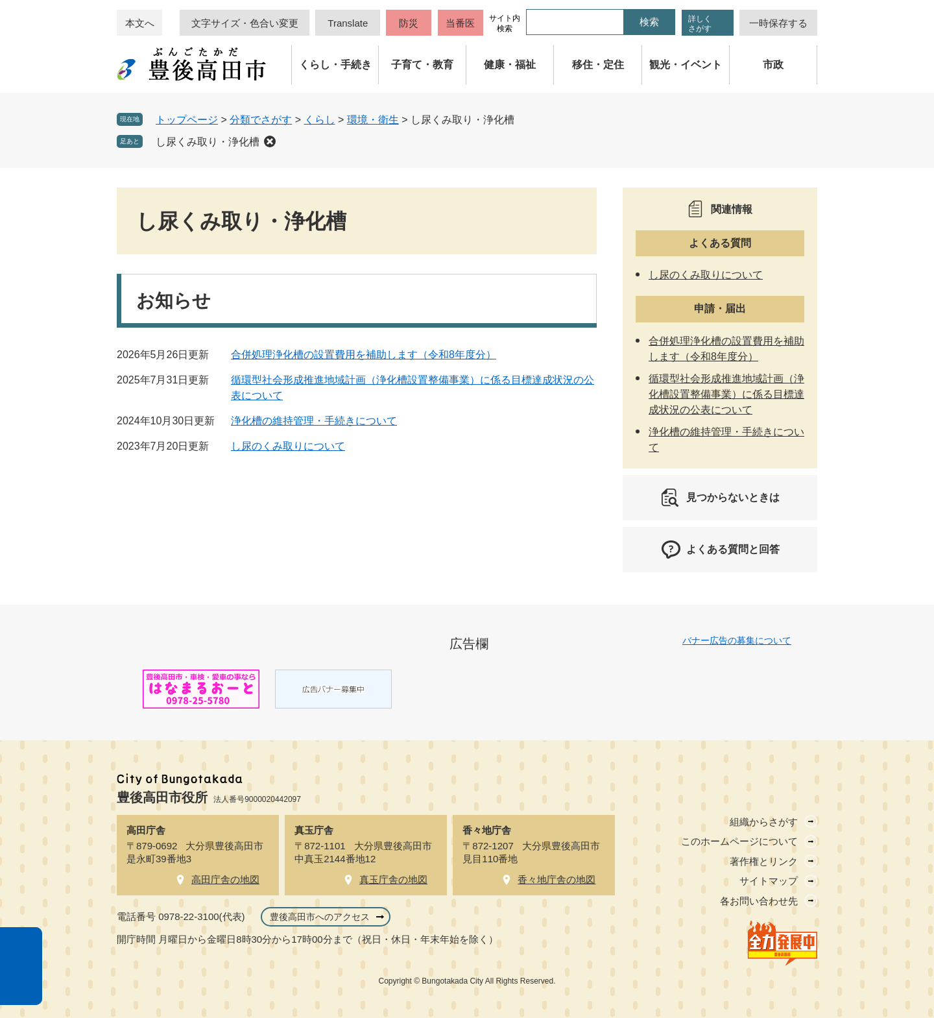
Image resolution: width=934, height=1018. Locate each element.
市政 (773, 64)
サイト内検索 (504, 23)
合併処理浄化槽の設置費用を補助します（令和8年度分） (363, 354)
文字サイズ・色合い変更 (244, 23)
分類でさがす (261, 119)
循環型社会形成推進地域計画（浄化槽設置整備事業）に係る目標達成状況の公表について (726, 394)
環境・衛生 (373, 119)
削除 (270, 141)
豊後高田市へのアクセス (320, 917)
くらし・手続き (335, 64)
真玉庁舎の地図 (393, 879)
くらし (319, 119)
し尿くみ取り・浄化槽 (207, 141)
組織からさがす (764, 821)
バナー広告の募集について (736, 640)
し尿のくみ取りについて (288, 446)
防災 (408, 23)
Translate (348, 23)
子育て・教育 (422, 64)
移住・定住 (598, 64)
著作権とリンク (764, 861)
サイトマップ (768, 880)
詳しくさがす (700, 23)
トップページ (187, 119)
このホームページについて (739, 841)
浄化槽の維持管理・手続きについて (314, 420)
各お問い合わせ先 (759, 900)
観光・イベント (685, 64)
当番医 (460, 23)
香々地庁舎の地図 (556, 879)
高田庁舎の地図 (225, 879)
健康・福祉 (510, 64)
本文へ (139, 23)
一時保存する (778, 23)
